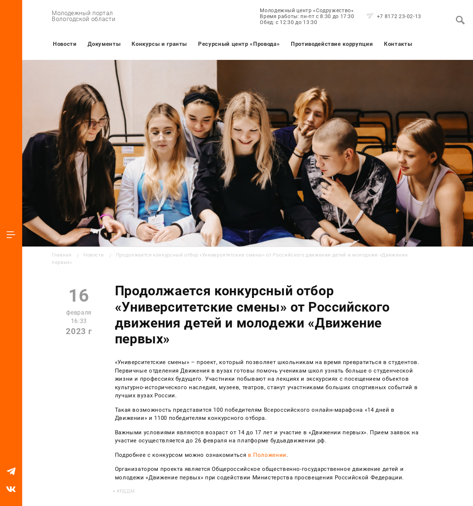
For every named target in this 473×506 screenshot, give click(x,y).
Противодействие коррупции (332, 44)
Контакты (398, 44)
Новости (64, 44)
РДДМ (127, 491)
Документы (104, 44)
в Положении (267, 455)
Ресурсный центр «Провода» (239, 44)
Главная (61, 255)
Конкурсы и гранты (159, 44)
